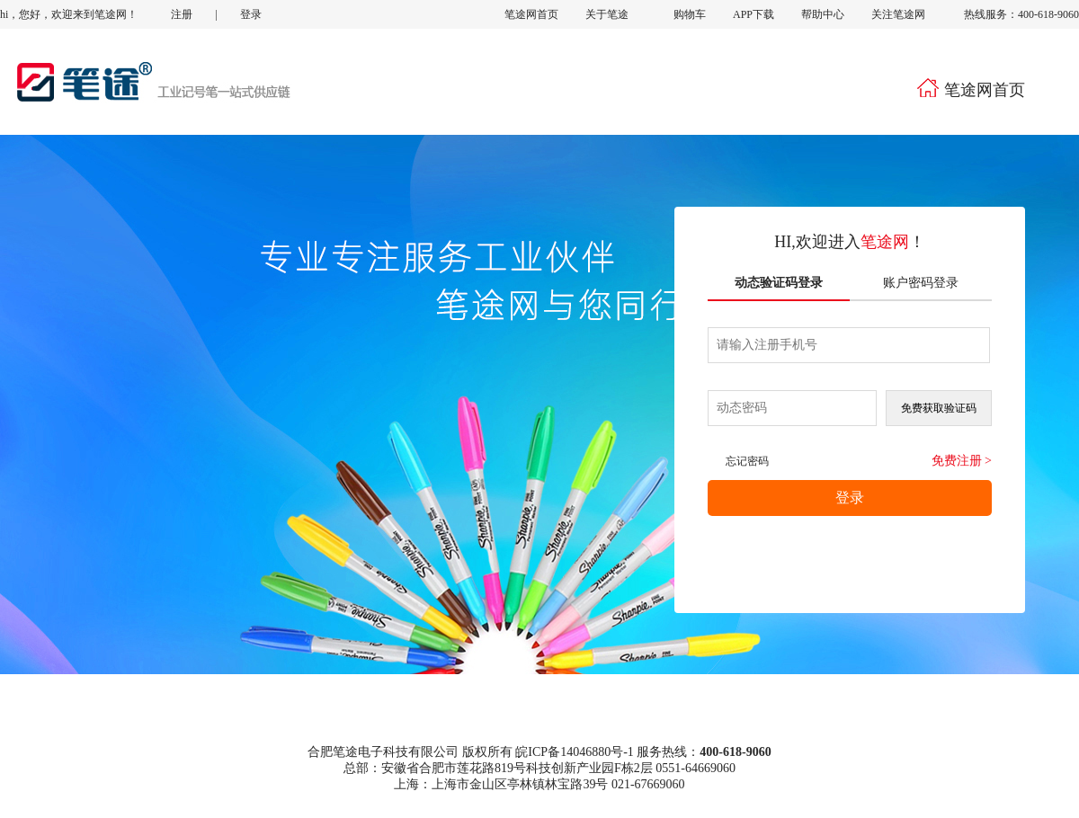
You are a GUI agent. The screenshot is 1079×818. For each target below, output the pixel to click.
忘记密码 (747, 461)
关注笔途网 (897, 14)
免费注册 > (962, 460)
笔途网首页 (531, 14)
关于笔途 (607, 14)
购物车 (674, 14)
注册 (181, 14)
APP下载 (753, 14)
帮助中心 (822, 14)
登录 (251, 14)
